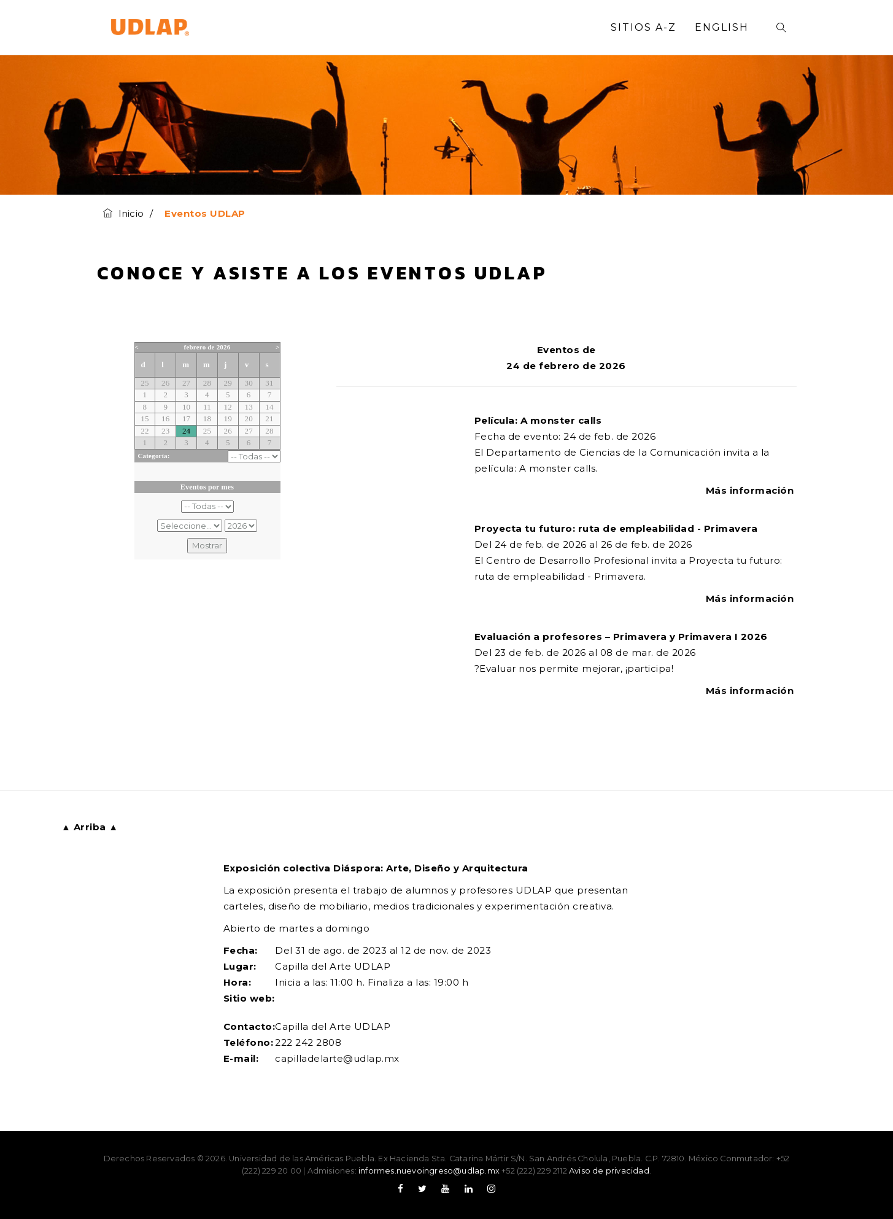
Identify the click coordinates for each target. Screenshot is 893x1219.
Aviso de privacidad (609, 1170)
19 (228, 418)
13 (248, 406)
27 (186, 383)
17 (186, 418)
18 (207, 418)
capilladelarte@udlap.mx (337, 1058)
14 (269, 406)
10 (186, 406)
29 (228, 383)
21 (269, 418)
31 (269, 383)
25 (145, 383)
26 (165, 383)
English (722, 27)
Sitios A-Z (643, 27)
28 (207, 383)
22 (145, 430)
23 (165, 430)
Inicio (123, 213)
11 (207, 406)
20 (248, 418)
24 (186, 430)
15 (145, 418)
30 (248, 383)
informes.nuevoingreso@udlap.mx (429, 1170)
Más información (751, 490)
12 (228, 406)
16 (165, 418)
